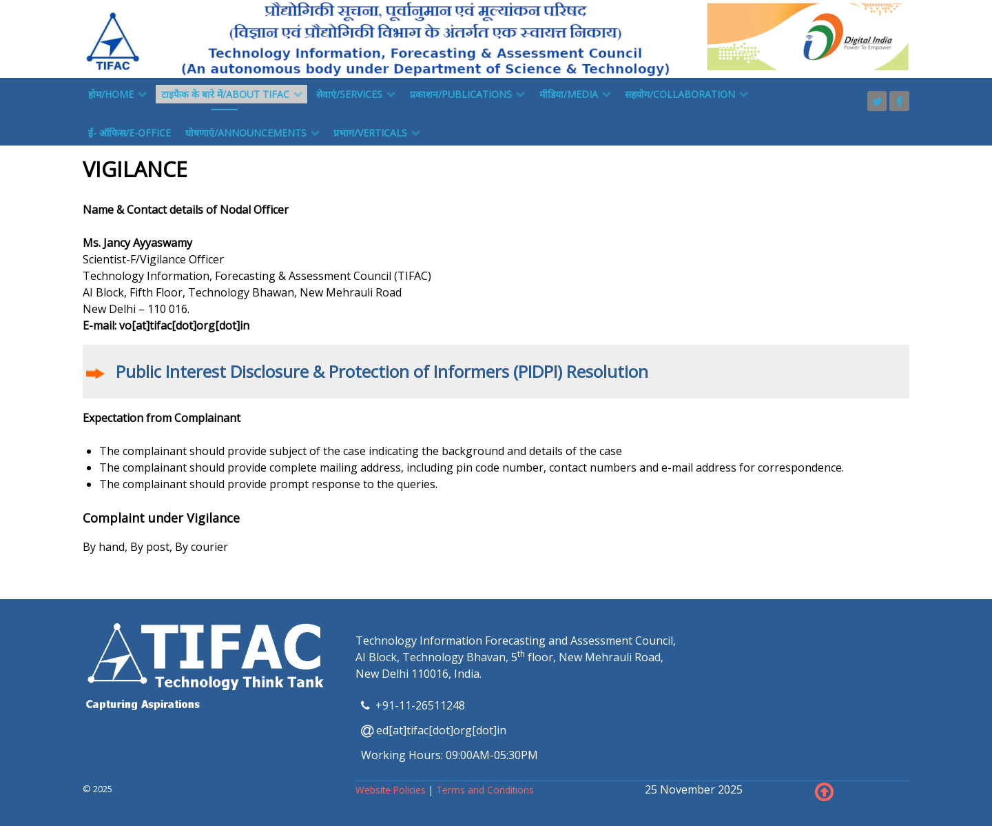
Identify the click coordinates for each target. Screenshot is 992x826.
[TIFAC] (496, 38)
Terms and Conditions (485, 789)
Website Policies (391, 789)
